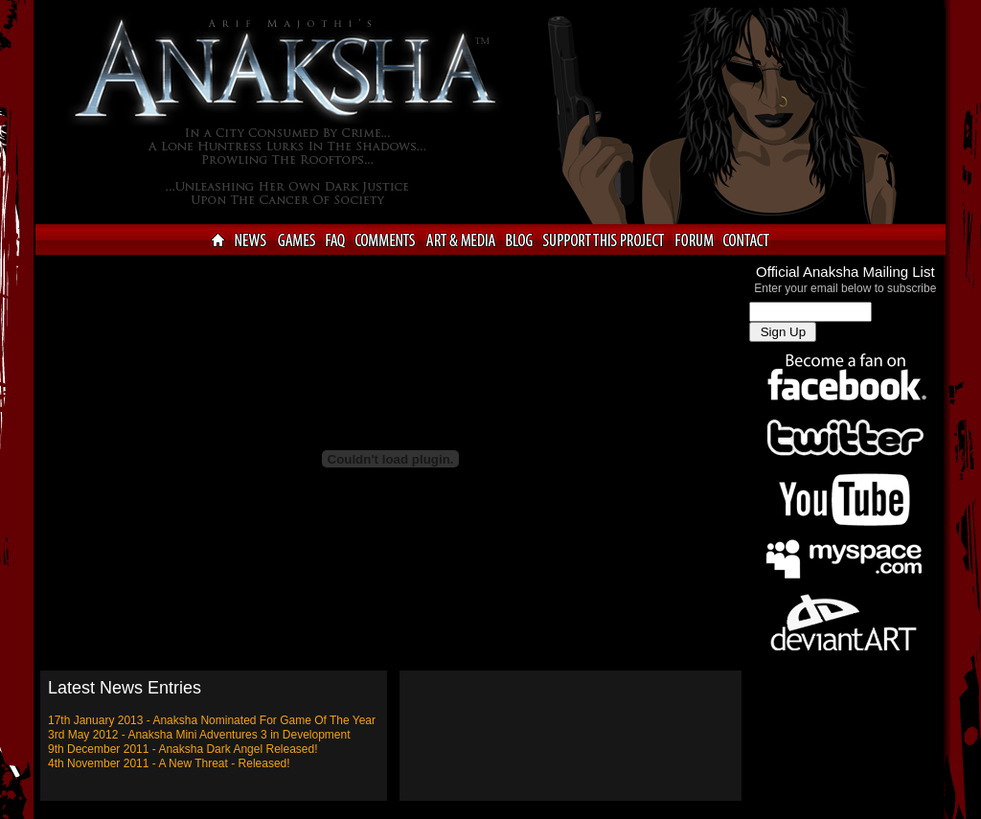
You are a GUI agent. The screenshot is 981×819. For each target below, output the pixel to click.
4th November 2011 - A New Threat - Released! (169, 763)
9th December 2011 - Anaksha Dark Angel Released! (183, 749)
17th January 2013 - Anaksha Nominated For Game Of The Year (212, 720)
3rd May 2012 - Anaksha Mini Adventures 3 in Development (199, 734)
